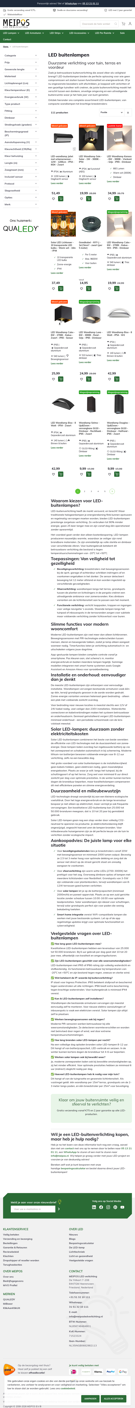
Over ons (8, 1276)
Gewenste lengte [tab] (15, 69)
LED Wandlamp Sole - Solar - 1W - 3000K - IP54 (90, 159)
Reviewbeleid (11, 1251)
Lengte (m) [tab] (11, 162)
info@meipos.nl (60, 1155)
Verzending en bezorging (17, 1238)
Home (6, 46)
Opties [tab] (8, 197)
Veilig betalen (11, 1234)
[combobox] (99, 23)
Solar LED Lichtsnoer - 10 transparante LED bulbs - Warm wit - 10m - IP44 (63, 246)
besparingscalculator (73, 1168)
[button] (130, 24)
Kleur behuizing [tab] (14, 155)
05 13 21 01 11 (90, 3)
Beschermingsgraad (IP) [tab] (16, 133)
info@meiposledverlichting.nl (86, 1316)
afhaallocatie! (37, 1372)
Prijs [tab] (7, 62)
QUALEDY (9, 1299)
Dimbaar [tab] (10, 117)
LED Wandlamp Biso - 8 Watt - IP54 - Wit (119, 333)
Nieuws (73, 1234)
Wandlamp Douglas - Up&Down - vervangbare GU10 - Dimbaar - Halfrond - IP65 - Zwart (118, 428)
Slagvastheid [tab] (12, 190)
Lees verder (57, 183)
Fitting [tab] (8, 110)
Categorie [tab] (10, 55)
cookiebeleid (68, 1388)
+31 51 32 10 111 (79, 1297)
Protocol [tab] (9, 183)
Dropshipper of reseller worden (21, 1260)
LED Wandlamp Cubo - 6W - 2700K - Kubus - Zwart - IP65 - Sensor (63, 335)
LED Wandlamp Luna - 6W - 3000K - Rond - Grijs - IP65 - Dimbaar (91, 335)
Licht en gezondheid (81, 1256)
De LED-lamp (77, 1247)
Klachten (8, 1256)
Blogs (72, 1238)
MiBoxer (8, 1303)
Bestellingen (10, 1243)
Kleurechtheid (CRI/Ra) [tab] (18, 149)
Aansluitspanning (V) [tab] (17, 142)
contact (69, 1148)
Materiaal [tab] (10, 76)
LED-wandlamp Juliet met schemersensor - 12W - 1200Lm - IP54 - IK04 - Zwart (62, 160)
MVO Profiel (10, 1285)
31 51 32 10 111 (78, 1306)
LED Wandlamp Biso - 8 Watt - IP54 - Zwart (63, 424)
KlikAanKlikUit (11, 1308)
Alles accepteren (113, 1399)
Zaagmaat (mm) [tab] (14, 169)
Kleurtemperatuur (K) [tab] (17, 90)
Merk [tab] (7, 204)
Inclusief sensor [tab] (14, 176)
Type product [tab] (12, 103)
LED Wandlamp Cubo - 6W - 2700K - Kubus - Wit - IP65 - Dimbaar (119, 245)
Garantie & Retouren (15, 1247)
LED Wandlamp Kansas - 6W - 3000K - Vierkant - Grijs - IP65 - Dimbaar (119, 159)
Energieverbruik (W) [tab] (17, 96)
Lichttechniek (77, 1251)
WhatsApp (71, 3)
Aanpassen (90, 1399)
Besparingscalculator (81, 1243)
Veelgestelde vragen (81, 1260)
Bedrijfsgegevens (13, 1280)
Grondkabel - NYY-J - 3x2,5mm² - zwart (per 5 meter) (90, 245)
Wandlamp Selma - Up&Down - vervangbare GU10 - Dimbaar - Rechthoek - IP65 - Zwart (91, 428)
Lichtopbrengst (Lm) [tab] (16, 83)
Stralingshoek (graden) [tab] (18, 124)
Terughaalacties (12, 1264)
